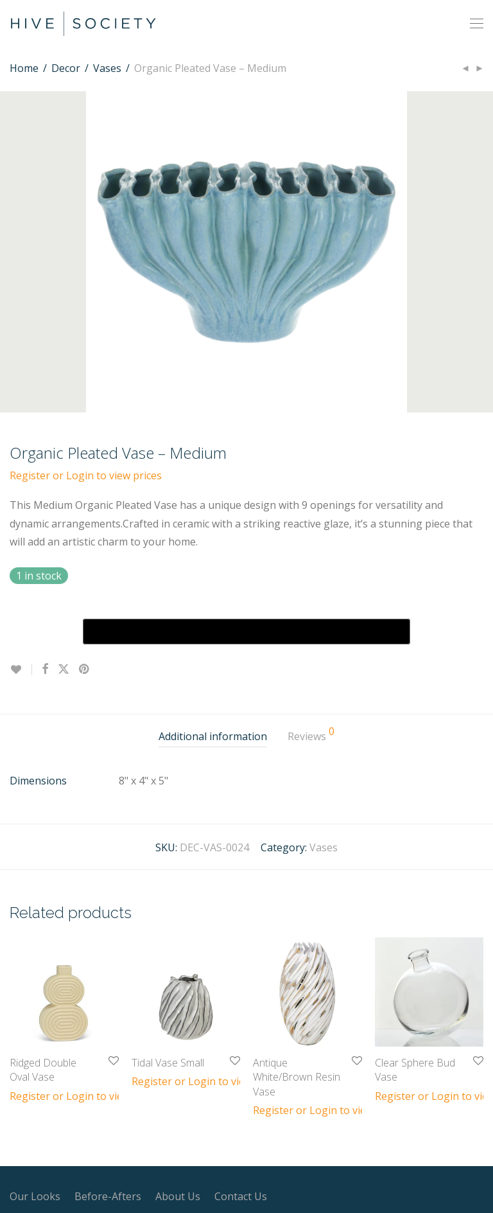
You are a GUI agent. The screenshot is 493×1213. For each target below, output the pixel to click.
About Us (177, 1196)
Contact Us (240, 1196)
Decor (65, 68)
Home (24, 68)
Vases (107, 68)
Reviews (311, 734)
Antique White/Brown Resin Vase (296, 1077)
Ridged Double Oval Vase (43, 1070)
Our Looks (35, 1196)
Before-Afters (107, 1196)
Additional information (213, 736)
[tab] (213, 736)
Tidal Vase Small (168, 1063)
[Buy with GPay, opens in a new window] (246, 631)
